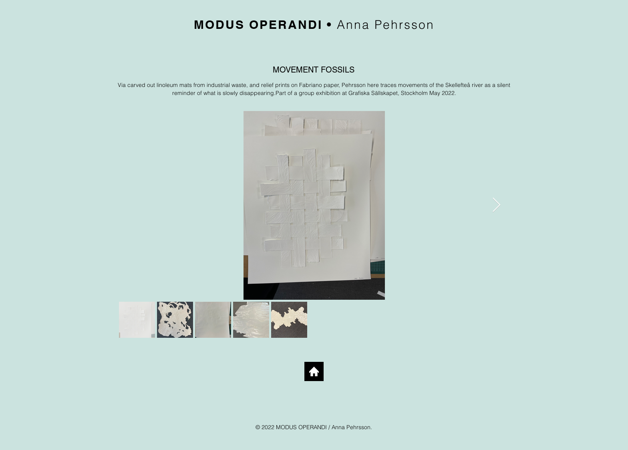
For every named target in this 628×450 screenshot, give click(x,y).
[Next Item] (496, 205)
